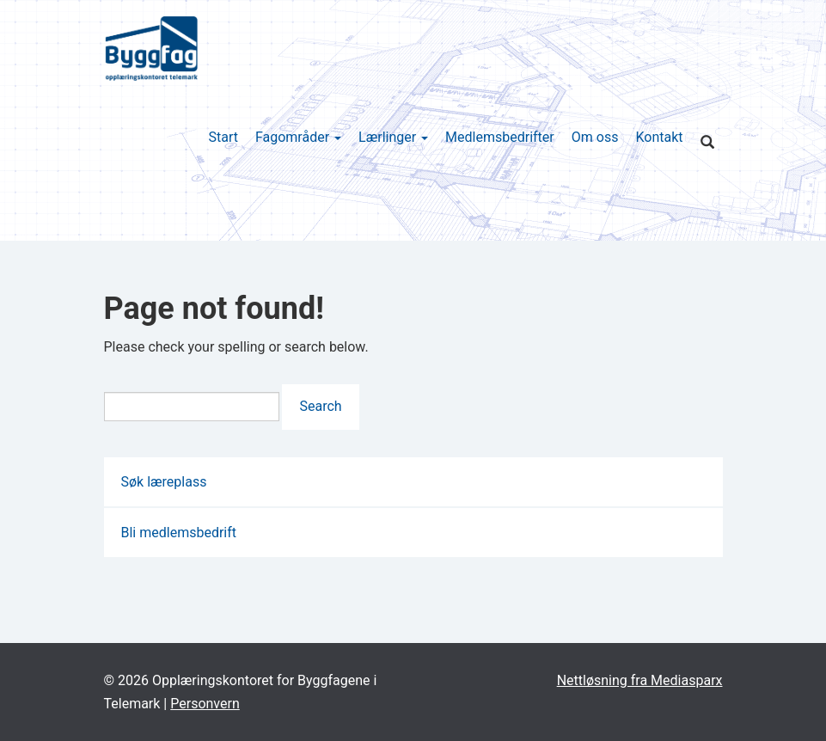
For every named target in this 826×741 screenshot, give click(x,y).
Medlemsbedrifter (499, 137)
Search (320, 406)
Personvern (205, 703)
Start (222, 137)
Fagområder (298, 137)
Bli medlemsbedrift (179, 532)
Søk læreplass (164, 482)
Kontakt (658, 137)
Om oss (595, 137)
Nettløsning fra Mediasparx (640, 680)
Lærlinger (393, 137)
